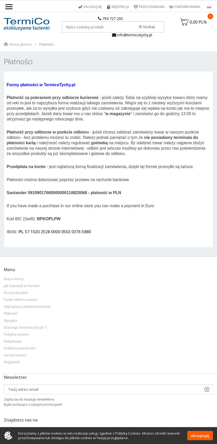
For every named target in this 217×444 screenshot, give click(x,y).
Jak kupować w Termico (22, 286)
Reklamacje (13, 341)
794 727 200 (110, 18)
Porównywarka (187, 7)
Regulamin (12, 362)
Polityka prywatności (20, 348)
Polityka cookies (16, 334)
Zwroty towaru (15, 355)
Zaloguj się (92, 7)
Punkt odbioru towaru (21, 300)
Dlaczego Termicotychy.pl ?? (25, 327)
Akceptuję (200, 435)
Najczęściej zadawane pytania (27, 306)
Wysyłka (10, 321)
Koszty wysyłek (16, 293)
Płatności (11, 313)
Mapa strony (14, 279)
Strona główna (20, 44)
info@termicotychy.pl (132, 34)
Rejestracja (120, 7)
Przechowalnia (152, 7)
